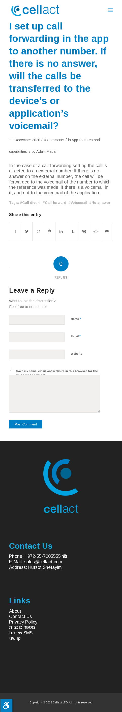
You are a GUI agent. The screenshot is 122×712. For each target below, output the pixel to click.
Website (76, 353)
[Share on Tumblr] (72, 231)
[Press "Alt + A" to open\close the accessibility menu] (6, 705)
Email (76, 336)
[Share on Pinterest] (49, 231)
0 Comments (54, 140)
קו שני (15, 638)
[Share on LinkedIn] (61, 231)
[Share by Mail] (107, 231)
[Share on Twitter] (26, 231)
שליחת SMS (21, 632)
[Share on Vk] (83, 231)
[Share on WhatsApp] (38, 231)
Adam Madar (46, 151)
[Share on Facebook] (15, 231)
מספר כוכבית (22, 627)
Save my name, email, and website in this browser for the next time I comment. (57, 373)
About (15, 611)
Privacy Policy (23, 622)
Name (76, 319)
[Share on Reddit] (95, 231)
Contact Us (20, 616)
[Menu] (110, 10)
